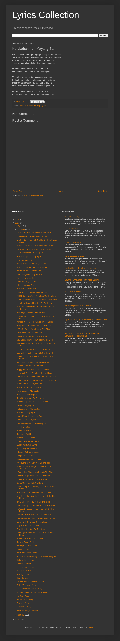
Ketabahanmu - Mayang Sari (28, 409)
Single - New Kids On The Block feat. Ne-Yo (35, 246)
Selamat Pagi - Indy (73, 242)
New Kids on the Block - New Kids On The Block (36, 518)
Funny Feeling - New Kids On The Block (33, 349)
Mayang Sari (41, 106)
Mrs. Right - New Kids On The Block (31, 313)
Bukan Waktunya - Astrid (27, 445)
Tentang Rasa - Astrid (26, 542)
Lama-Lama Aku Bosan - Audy (29, 589)
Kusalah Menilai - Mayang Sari (29, 384)
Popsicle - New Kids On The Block (31, 529)
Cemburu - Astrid (24, 564)
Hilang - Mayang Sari (25, 285)
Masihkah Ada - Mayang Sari (28, 391)
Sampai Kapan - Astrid (26, 438)
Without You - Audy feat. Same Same (32, 592)
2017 (17, 223)
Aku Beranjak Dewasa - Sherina (78, 306)
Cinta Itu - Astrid (23, 578)
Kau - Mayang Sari (24, 260)
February (21, 230)
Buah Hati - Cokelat (73, 292)
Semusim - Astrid (24, 430)
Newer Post (18, 191)
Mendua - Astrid (23, 427)
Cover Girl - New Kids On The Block (31, 483)
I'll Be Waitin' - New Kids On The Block (32, 292)
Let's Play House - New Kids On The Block (34, 303)
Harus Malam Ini (30, 106)
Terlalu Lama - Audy (25, 600)
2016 (17, 619)
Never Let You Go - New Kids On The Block (35, 322)
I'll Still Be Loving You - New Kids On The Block (36, 296)
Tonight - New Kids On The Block (30, 398)
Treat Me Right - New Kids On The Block (33, 502)
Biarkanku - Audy (24, 607)
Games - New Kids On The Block (30, 366)
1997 (21, 106)
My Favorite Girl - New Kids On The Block (34, 463)
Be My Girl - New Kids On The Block (32, 522)
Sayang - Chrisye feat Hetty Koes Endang (82, 280)
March (20, 226)
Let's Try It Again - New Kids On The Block (34, 373)
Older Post (102, 191)
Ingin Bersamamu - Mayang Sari (30, 253)
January (20, 615)
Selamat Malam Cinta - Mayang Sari (32, 423)
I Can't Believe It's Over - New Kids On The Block (37, 300)
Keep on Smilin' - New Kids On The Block (34, 326)
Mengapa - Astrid (24, 571)
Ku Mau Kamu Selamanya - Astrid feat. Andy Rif (36, 556)
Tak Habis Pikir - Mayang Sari (29, 271)
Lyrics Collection (45, 15)
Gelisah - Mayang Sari (26, 405)
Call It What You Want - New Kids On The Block (36, 377)
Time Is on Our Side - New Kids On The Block (35, 362)
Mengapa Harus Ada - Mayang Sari (31, 264)
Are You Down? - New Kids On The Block (34, 515)
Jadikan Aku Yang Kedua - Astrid (30, 582)
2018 (17, 219)
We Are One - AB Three (74, 256)
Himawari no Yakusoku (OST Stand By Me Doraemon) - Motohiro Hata (82, 335)
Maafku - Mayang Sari (26, 278)
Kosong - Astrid (23, 574)
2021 (17, 216)
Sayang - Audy (23, 603)
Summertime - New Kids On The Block (32, 236)
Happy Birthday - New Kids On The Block (34, 369)
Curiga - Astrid (23, 549)
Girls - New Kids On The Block (29, 333)
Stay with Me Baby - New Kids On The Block (35, 353)
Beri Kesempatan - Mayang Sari (30, 256)
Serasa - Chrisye (71, 228)
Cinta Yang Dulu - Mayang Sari (29, 274)
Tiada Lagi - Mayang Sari (27, 395)
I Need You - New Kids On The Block (32, 479)
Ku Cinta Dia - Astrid (25, 567)
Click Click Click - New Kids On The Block (34, 249)
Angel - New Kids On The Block (30, 525)
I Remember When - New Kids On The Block (35, 472)
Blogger (91, 627)
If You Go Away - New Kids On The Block (33, 329)
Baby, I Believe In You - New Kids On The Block (36, 380)
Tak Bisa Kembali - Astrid (27, 553)
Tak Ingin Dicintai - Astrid (27, 546)
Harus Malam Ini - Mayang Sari (29, 416)
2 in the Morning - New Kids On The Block (34, 233)
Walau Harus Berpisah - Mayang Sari (32, 267)
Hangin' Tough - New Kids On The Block (33, 476)
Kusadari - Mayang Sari (26, 289)
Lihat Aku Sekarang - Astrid (28, 452)
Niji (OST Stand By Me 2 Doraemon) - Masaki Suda (86, 320)
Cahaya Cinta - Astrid (25, 560)
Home (60, 191)
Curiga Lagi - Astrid (25, 456)
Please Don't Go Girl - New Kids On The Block (36, 492)
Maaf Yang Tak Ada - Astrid (28, 448)
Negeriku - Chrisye (72, 217)
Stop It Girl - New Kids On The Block (32, 539)
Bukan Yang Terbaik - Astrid (28, 441)
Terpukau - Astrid (24, 434)
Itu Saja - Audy (23, 596)
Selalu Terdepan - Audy (26, 585)
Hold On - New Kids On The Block (31, 459)
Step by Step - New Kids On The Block (33, 402)
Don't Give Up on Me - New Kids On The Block (36, 505)
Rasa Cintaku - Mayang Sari (28, 420)
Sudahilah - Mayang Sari (27, 412)
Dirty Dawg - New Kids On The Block (32, 336)
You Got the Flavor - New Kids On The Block (35, 340)
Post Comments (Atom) (33, 195)
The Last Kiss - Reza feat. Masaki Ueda (81, 268)
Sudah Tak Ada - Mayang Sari (29, 387)
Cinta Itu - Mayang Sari (26, 282)
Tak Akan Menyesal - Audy (28, 610)
